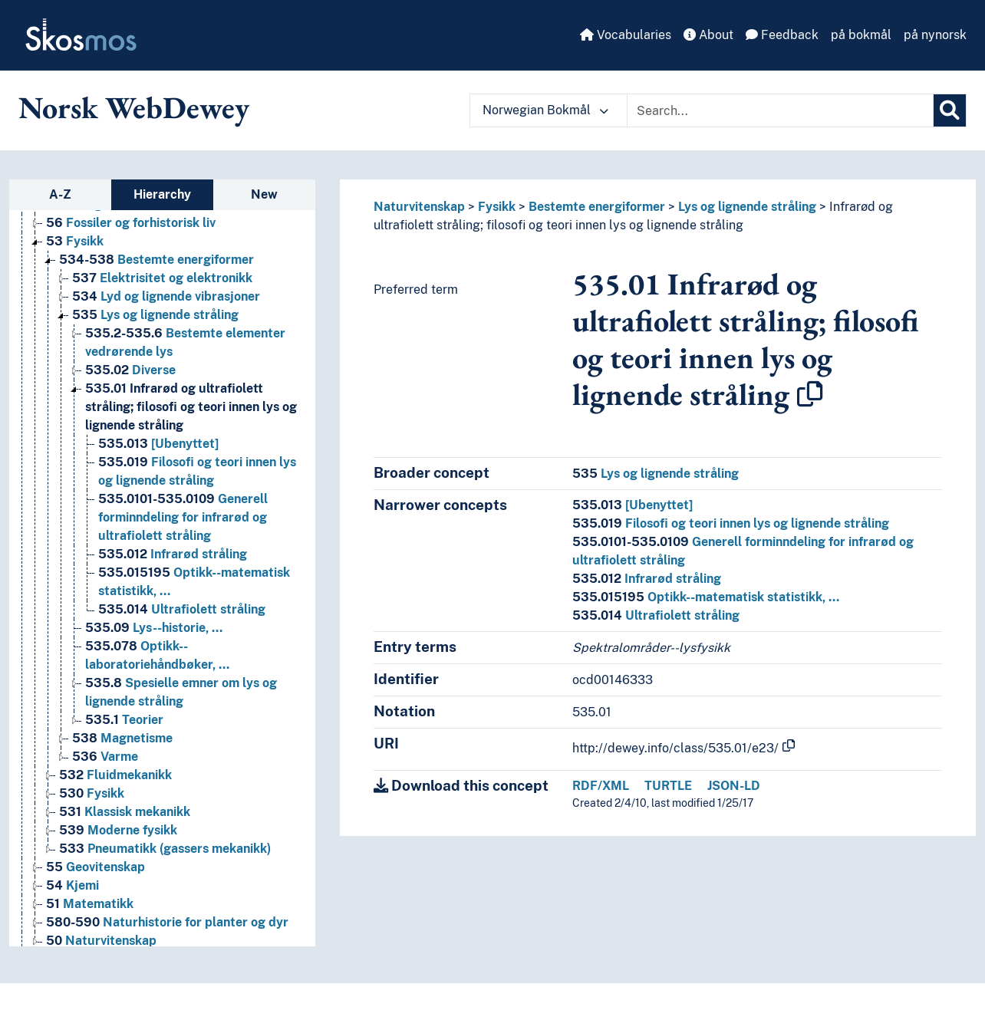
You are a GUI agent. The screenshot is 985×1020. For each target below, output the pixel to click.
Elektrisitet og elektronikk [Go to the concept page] (162, 278)
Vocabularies (625, 35)
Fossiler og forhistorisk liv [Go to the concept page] (131, 223)
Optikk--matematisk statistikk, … (705, 597)
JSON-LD (733, 785)
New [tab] (264, 194)
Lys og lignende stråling (747, 206)
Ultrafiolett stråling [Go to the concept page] (181, 609)
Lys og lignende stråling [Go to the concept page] (155, 315)
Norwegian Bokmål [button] (545, 110)
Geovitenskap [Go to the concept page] (95, 867)
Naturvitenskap (419, 206)
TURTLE (668, 785)
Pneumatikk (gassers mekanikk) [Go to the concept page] (165, 848)
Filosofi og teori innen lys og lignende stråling (730, 523)
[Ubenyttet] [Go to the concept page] (158, 443)
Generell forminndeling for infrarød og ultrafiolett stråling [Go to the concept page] (183, 517)
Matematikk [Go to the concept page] (89, 904)
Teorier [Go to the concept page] (124, 719)
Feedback (782, 35)
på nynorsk (935, 35)
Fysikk (497, 206)
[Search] (950, 110)
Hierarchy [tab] (162, 194)
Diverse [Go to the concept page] (130, 370)
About (708, 35)
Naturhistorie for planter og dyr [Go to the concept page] (167, 922)
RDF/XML (600, 785)
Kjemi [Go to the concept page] (72, 885)
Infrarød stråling (646, 578)
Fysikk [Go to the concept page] (75, 241)
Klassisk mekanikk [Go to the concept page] (124, 811)
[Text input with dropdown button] (780, 110)
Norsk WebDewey (133, 107)
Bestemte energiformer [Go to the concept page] (156, 259)
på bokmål (861, 35)
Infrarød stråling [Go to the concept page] (172, 554)
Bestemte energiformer (597, 206)
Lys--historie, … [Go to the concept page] (153, 627)
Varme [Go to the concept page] (105, 756)
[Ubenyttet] (632, 505)
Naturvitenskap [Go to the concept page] (101, 940)
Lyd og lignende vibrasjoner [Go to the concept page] (166, 296)
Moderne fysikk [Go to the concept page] (118, 830)
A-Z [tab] (60, 194)
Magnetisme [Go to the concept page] (122, 738)
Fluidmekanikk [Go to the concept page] (115, 775)
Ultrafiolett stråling (656, 615)
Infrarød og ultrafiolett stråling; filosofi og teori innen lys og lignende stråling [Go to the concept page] (191, 407)
